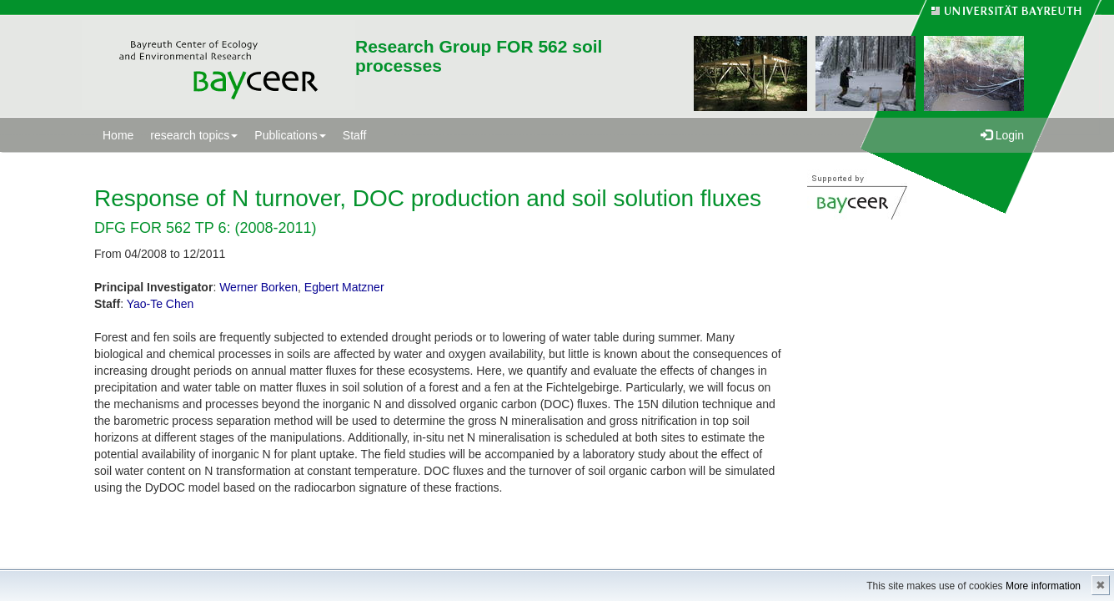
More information (1043, 586)
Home (118, 135)
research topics (194, 135)
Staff (355, 135)
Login (1002, 135)
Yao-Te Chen (160, 304)
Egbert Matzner (344, 287)
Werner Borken (258, 287)
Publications (290, 135)
